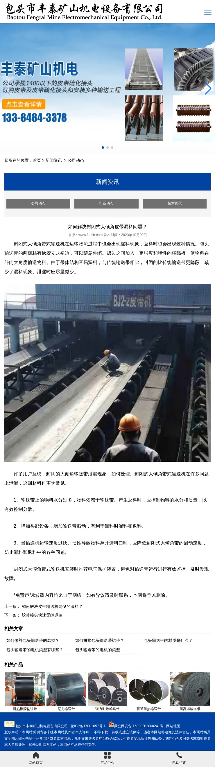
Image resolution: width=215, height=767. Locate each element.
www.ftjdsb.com (90, 235)
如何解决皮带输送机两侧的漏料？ (52, 606)
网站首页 (36, 758)
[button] (208, 88)
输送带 (28, 499)
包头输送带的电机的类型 (97, 649)
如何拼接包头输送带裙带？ (99, 640)
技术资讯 (175, 203)
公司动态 (38, 203)
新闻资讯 (54, 160)
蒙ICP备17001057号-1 (88, 726)
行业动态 (106, 203)
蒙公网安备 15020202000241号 (138, 726)
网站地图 (173, 726)
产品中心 (107, 758)
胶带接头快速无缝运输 (41, 615)
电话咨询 (179, 758)
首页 (37, 160)
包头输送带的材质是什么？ (168, 640)
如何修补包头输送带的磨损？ (32, 640)
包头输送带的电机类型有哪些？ (34, 649)
